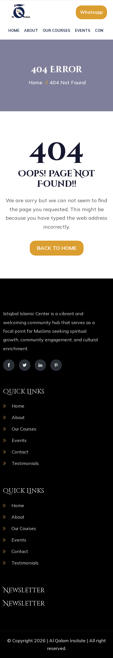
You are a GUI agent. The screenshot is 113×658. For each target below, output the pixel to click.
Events (82, 30)
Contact (20, 452)
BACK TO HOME (56, 248)
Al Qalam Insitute (67, 640)
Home (13, 30)
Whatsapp (91, 12)
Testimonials (25, 463)
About (31, 30)
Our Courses (56, 30)
